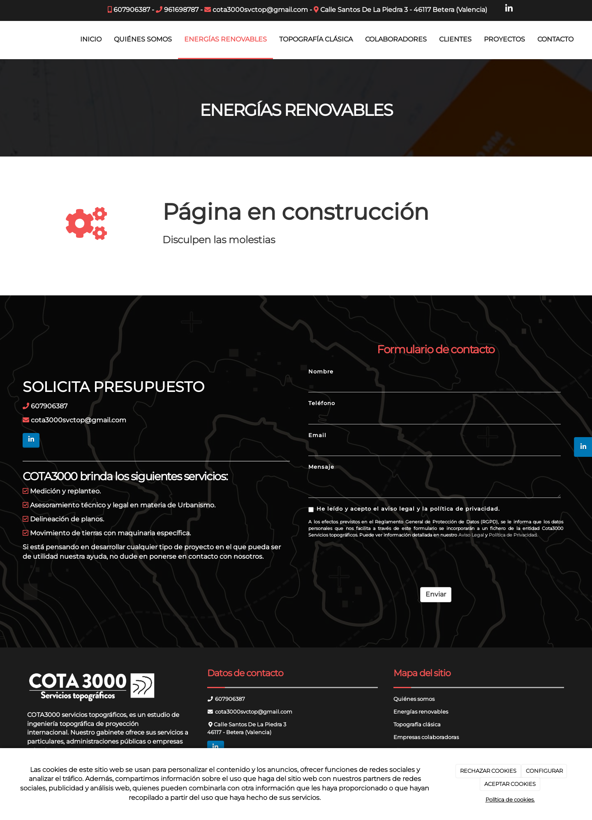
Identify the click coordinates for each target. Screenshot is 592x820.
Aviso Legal (471, 535)
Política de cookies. (510, 799)
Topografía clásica (417, 724)
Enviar (436, 594)
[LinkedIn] (509, 9)
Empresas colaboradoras (426, 737)
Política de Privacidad (512, 535)
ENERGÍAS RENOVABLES (225, 39)
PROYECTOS (504, 39)
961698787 (181, 10)
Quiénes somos (414, 699)
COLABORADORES (396, 39)
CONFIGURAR (544, 770)
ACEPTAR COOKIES (510, 784)
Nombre (320, 372)
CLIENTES (455, 39)
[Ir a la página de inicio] (4, 39)
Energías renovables (420, 712)
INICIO (91, 39)
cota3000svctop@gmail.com (260, 10)
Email (317, 435)
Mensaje (321, 467)
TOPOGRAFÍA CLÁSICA (316, 39)
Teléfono (321, 403)
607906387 (131, 10)
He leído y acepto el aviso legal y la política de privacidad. (404, 509)
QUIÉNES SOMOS (143, 39)
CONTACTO (555, 39)
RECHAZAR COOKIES (488, 770)
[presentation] (370, 560)
